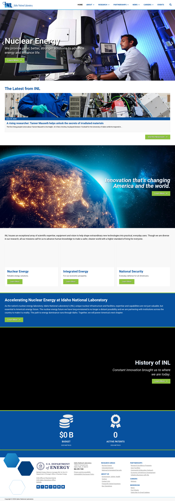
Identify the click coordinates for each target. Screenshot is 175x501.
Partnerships (136, 463)
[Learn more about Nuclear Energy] (31, 265)
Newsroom (135, 485)
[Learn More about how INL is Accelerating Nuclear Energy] (14, 319)
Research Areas (108, 463)
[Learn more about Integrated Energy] (87, 265)
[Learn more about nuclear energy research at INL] (15, 60)
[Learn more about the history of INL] (161, 381)
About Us (105, 474)
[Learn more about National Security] (143, 265)
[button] (3, 43)
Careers (133, 479)
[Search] (170, 5)
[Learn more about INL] (161, 193)
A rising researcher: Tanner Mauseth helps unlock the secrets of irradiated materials (55, 123)
